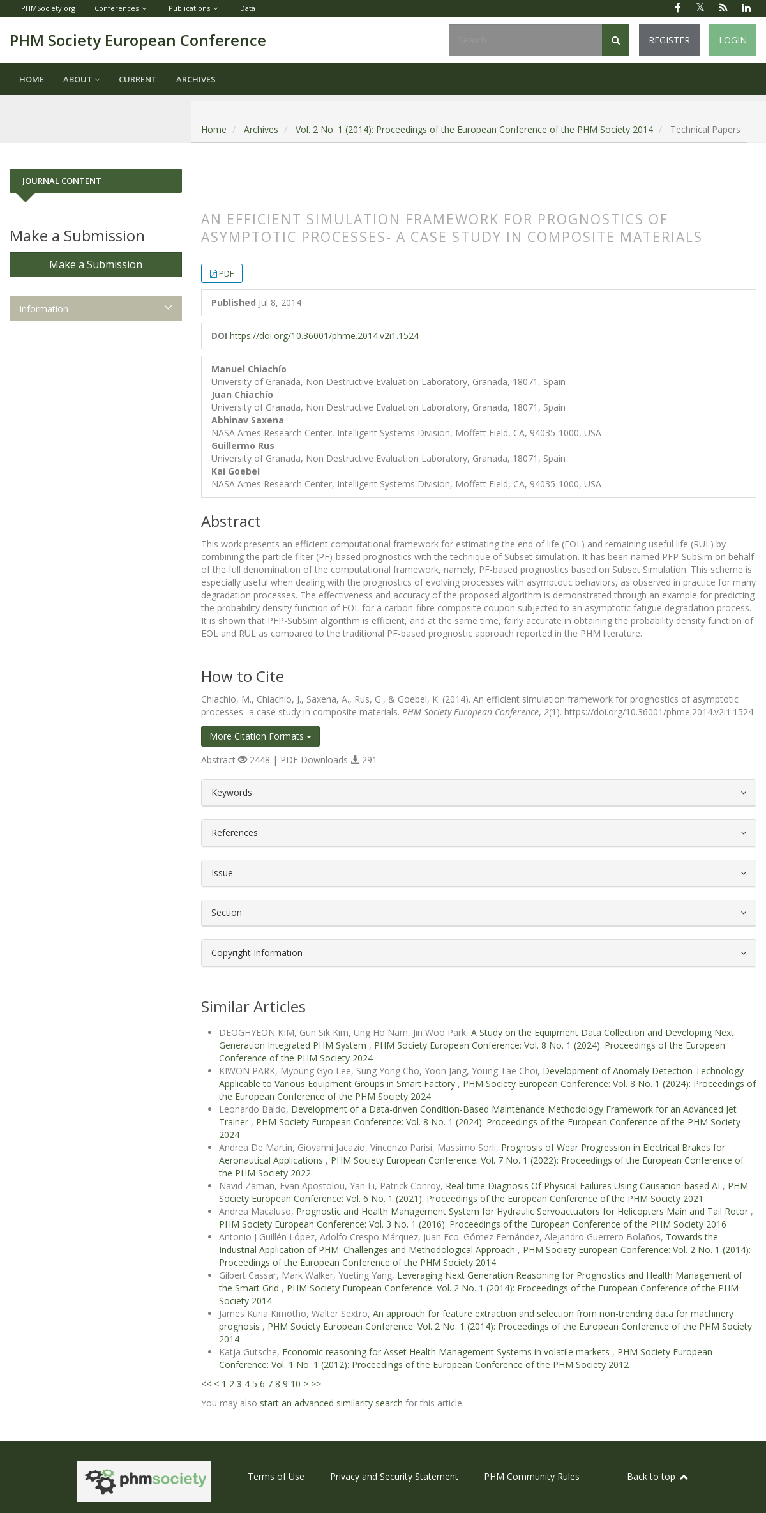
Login (733, 40)
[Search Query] (525, 40)
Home (31, 79)
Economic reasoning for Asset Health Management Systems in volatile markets (447, 1352)
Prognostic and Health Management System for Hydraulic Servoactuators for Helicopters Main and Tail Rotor (523, 1211)
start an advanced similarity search (331, 1403)
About (81, 79)
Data (247, 8)
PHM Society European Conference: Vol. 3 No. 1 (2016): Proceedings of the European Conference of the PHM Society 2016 (472, 1224)
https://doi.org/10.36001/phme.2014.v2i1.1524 (324, 336)
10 (295, 1384)
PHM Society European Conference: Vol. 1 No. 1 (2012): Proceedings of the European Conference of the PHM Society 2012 (465, 1358)
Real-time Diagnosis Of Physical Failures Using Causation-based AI (584, 1186)
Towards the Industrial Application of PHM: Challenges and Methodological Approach (468, 1243)
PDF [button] (226, 273)
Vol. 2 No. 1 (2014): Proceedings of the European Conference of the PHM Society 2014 (474, 129)
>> (316, 1384)
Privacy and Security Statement (394, 1476)
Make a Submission (95, 264)
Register (669, 40)
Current (138, 79)
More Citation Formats (260, 736)
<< (206, 1384)
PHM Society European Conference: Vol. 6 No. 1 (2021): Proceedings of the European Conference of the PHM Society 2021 (483, 1192)
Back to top (658, 1476)
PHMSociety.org (48, 8)
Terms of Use (276, 1476)
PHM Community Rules (532, 1476)
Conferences (116, 8)
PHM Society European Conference (138, 39)
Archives (196, 79)
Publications (189, 8)
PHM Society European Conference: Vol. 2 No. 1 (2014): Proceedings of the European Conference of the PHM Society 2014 (485, 1255)
